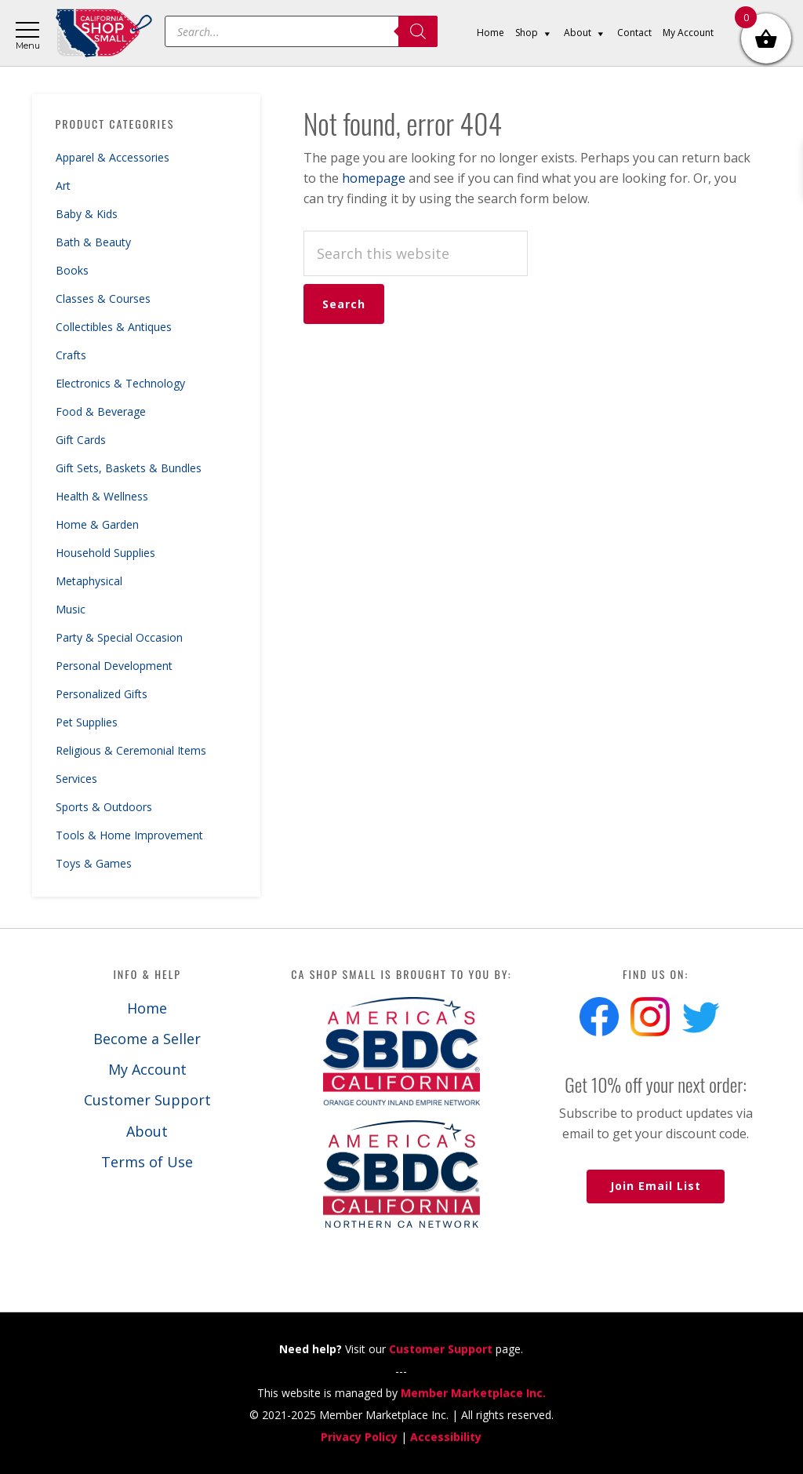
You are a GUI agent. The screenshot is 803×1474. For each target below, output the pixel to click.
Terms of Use (147, 1161)
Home (147, 1008)
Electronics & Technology (120, 383)
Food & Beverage (101, 411)
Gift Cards (81, 439)
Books (72, 270)
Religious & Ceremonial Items (131, 750)
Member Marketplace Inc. (473, 1392)
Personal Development (114, 665)
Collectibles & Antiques (114, 326)
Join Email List (655, 1185)
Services (76, 778)
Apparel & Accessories (112, 157)
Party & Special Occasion (119, 637)
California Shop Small (104, 33)
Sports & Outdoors (104, 806)
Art (63, 185)
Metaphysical (89, 580)
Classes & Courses (103, 298)
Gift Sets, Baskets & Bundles (129, 467)
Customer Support (147, 1099)
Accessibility (445, 1436)
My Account (147, 1069)
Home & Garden (97, 524)
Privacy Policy (359, 1436)
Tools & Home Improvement (129, 835)
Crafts (71, 355)
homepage (373, 178)
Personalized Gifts (101, 693)
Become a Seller (147, 1038)
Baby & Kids (87, 213)
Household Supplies (105, 552)
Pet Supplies (87, 722)
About (147, 1131)
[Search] (418, 31)
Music (70, 609)
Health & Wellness (102, 496)
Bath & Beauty (93, 242)
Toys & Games (94, 863)
